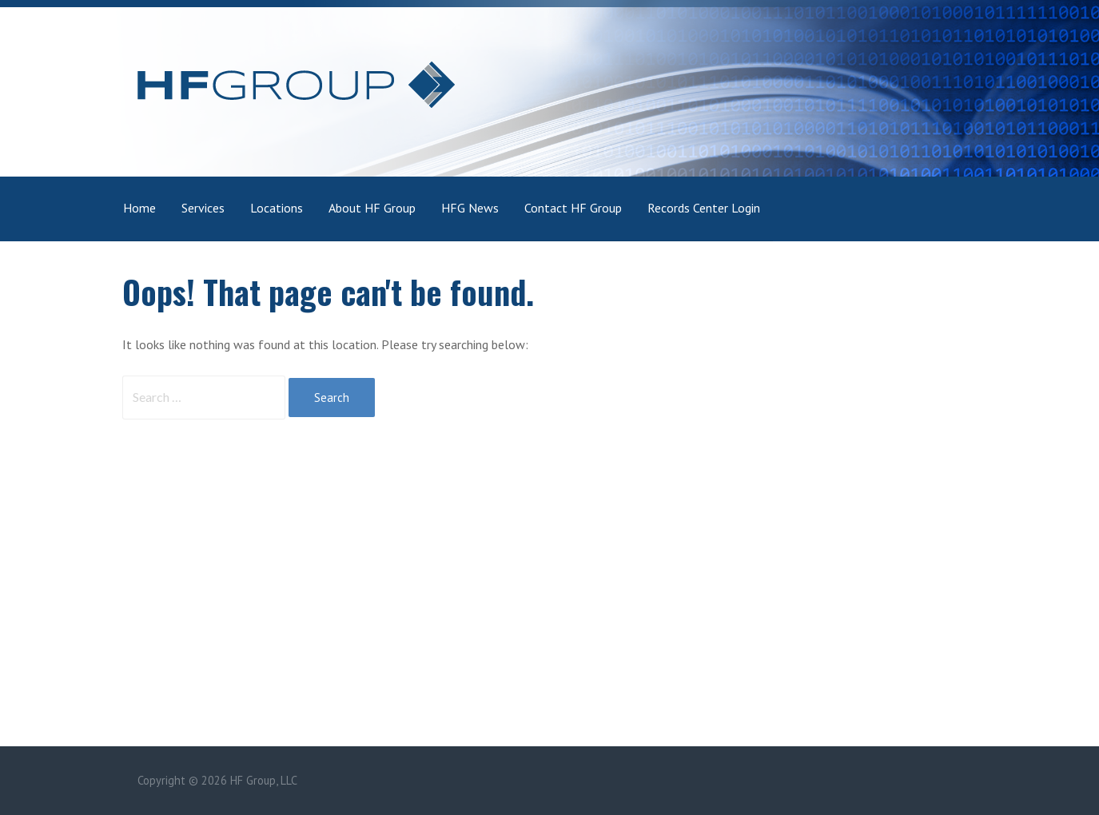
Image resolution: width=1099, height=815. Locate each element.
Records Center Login (703, 208)
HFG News (470, 208)
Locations (276, 208)
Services (203, 208)
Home (139, 208)
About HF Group (372, 208)
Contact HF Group (573, 208)
